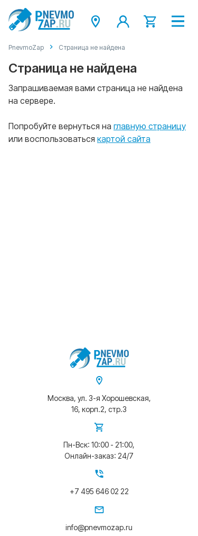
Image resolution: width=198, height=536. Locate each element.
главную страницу (150, 126)
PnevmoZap (26, 47)
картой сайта (123, 138)
